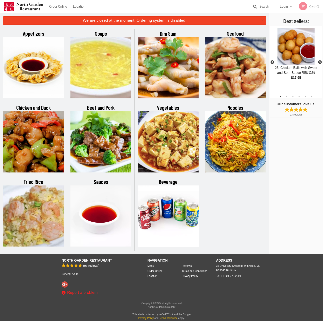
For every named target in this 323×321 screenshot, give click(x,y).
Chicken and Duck (33, 107)
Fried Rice (33, 181)
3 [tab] (293, 96)
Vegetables (168, 107)
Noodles (235, 107)
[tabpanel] (296, 57)
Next (320, 62)
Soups (101, 33)
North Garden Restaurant (87, 260)
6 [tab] (311, 96)
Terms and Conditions (194, 271)
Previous (272, 62)
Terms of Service (168, 318)
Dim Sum (168, 33)
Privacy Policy (190, 275)
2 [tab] (287, 96)
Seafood (235, 33)
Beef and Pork (101, 107)
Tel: (228, 275)
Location (79, 6)
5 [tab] (305, 96)
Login (284, 6)
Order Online (58, 6)
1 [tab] (281, 96)
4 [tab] (299, 96)
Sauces (101, 181)
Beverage (168, 181)
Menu (150, 265)
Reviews (187, 265)
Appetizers (33, 33)
